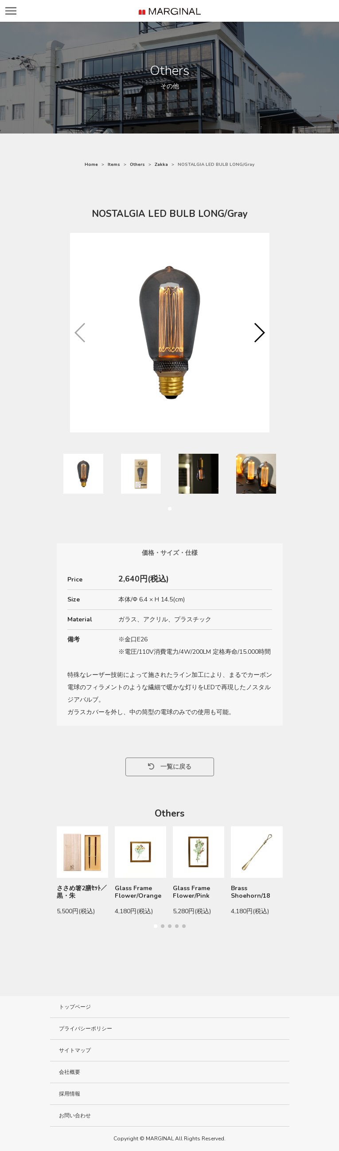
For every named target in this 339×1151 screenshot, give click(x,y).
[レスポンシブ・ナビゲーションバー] (11, 11)
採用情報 (69, 1093)
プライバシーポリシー (85, 1028)
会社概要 (69, 1072)
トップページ (75, 1006)
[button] (259, 332)
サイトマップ (75, 1050)
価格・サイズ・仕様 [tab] (170, 553)
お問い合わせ (75, 1115)
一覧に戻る (169, 766)
